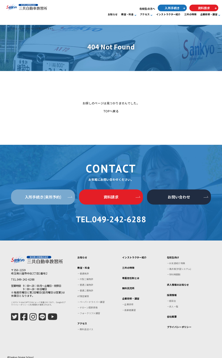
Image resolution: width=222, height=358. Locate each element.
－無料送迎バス (85, 324)
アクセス (145, 14)
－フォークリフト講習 (88, 308)
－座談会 (171, 296)
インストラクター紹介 (168, 14)
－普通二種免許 (85, 286)
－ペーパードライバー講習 (91, 297)
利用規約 (34, 300)
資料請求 (204, 8)
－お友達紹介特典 (176, 258)
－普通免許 (83, 269)
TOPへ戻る (111, 111)
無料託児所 (128, 284)
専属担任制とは (130, 273)
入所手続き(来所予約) (43, 197)
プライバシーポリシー (179, 322)
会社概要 (172, 312)
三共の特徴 (190, 14)
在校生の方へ (147, 9)
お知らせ (113, 14)
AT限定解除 (83, 291)
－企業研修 (128, 300)
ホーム (14, 28)
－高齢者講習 (129, 305)
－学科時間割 (174, 270)
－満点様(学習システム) (179, 264)
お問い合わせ (179, 197)
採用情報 (172, 291)
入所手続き (172, 8)
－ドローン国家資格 (87, 303)
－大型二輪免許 (85, 274)
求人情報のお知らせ (178, 280)
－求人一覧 (172, 302)
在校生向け (173, 253)
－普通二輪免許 (85, 280)
